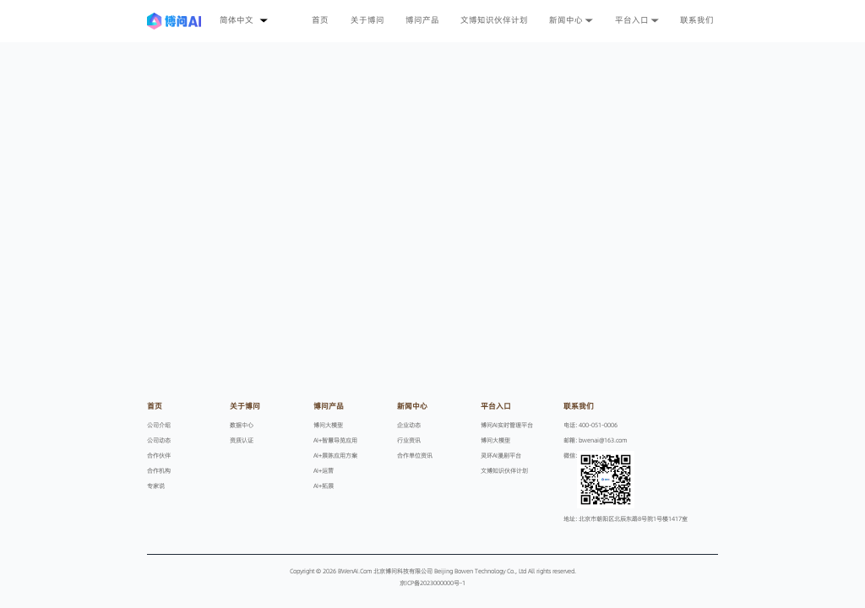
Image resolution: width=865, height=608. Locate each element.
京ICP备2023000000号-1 (432, 582)
